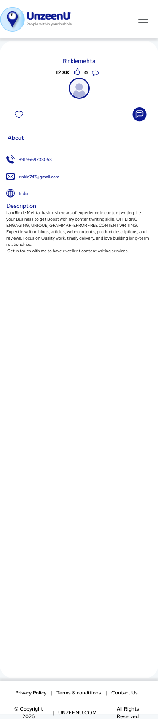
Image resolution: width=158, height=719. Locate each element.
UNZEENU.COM (77, 712)
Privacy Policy (30, 692)
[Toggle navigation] (143, 19)
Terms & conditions (78, 692)
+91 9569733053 (35, 159)
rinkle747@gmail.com (39, 177)
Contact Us (124, 692)
